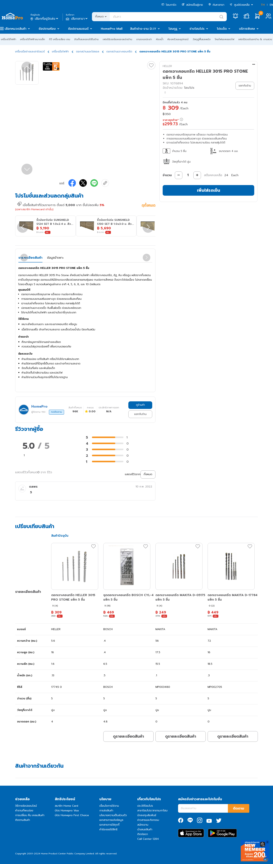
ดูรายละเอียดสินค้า (128, 736)
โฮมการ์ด (169, 5)
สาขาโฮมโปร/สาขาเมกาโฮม (152, 811)
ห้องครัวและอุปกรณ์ (177, 39)
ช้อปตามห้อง (47, 28)
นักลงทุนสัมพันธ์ (146, 815)
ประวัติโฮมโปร (145, 806)
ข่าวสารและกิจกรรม (148, 820)
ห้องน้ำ (159, 39)
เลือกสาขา (77, 19)
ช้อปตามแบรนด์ (78, 28)
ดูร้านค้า (140, 405)
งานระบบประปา (144, 39)
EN (271, 5)
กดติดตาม (56, 412)
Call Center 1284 (148, 839)
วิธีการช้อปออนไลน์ (26, 806)
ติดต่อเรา (142, 834)
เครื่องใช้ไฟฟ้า (8, 39)
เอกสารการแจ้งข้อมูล (111, 820)
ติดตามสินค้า (22, 820)
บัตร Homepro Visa (67, 811)
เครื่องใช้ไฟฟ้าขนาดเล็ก (32, 39)
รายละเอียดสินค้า (30, 257)
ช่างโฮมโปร (197, 28)
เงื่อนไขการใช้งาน (109, 806)
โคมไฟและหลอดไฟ (224, 39)
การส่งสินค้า (106, 811)
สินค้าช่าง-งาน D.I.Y (143, 28)
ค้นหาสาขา (216, 5)
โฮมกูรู (173, 28)
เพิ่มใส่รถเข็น (208, 190)
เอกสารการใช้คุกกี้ (109, 825)
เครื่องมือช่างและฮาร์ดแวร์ (30, 52)
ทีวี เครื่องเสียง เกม (59, 39)
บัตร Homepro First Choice (72, 815)
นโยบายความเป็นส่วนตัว (113, 815)
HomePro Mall (111, 28)
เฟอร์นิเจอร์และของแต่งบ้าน (117, 39)
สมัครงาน (142, 825)
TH (263, 5)
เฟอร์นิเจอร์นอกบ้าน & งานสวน (255, 39)
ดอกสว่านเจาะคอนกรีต (119, 52)
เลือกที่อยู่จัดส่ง (45, 19)
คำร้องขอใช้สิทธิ (108, 829)
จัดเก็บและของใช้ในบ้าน (86, 39)
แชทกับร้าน (140, 414)
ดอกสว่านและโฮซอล (87, 52)
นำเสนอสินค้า (144, 829)
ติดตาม (238, 808)
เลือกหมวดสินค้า (15, 28)
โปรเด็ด (222, 28)
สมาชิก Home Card (66, 806)
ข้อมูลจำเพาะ (55, 257)
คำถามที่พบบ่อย (24, 811)
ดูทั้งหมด (148, 205)
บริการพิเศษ (247, 28)
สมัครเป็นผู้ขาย (192, 5)
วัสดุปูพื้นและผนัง (202, 39)
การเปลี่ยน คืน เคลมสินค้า (29, 815)
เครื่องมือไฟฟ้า (60, 52)
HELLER (167, 66)
